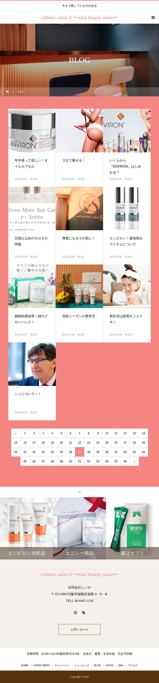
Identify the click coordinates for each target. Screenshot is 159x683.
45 (25, 461)
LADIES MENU (41, 665)
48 (52, 461)
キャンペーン (62, 665)
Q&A (120, 665)
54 (107, 461)
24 (98, 442)
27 (125, 442)
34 (52, 452)
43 (134, 452)
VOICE (109, 665)
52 (88, 461)
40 (107, 452)
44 (143, 452)
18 (43, 442)
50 (70, 461)
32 (34, 452)
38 (88, 452)
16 (25, 442)
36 (70, 452)
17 (34, 442)
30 (16, 452)
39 (98, 452)
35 (61, 452)
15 (16, 442)
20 (61, 442)
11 (116, 433)
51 (79, 461)
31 (25, 452)
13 (134, 433)
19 (52, 442)
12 (125, 433)
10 (107, 433)
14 (143, 433)
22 (79, 442)
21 (70, 442)
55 (116, 461)
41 (116, 452)
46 (34, 461)
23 (88, 442)
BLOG (33, 178)
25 (107, 442)
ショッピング (81, 665)
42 (125, 452)
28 (134, 442)
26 (116, 442)
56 (125, 461)
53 (98, 461)
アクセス (133, 665)
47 (43, 461)
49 (61, 461)
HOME (24, 665)
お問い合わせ (79, 629)
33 (43, 452)
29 (143, 442)
